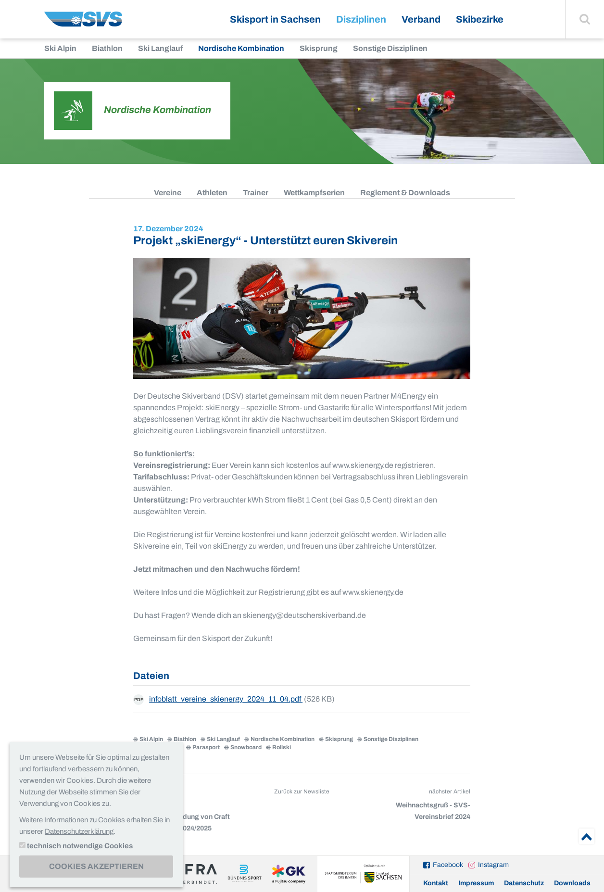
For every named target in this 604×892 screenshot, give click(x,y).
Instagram (493, 864)
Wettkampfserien (314, 192)
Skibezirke (479, 19)
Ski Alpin (60, 48)
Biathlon (107, 48)
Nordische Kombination (241, 48)
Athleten (212, 192)
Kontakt (435, 883)
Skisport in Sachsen (275, 19)
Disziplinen (361, 19)
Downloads (572, 883)
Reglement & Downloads (405, 192)
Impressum (476, 883)
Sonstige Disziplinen (390, 48)
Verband (421, 19)
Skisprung (319, 48)
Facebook (448, 864)
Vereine (167, 192)
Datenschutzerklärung (79, 831)
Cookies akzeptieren (96, 866)
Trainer (255, 192)
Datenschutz (524, 883)
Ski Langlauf (160, 48)
